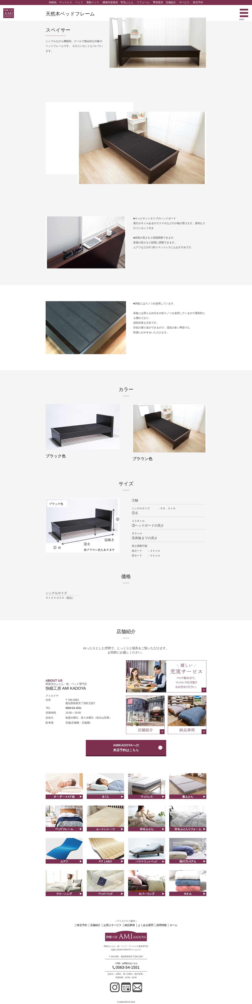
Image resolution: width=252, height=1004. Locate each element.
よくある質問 (145, 925)
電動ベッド (92, 2)
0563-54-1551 (73, 708)
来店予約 (198, 2)
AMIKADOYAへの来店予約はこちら (126, 747)
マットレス (65, 2)
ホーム (173, 925)
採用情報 (161, 925)
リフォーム (143, 2)
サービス (184, 2)
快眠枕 (53, 2)
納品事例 (130, 925)
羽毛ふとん (127, 2)
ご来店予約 (81, 925)
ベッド (79, 2)
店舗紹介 (171, 2)
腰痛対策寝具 (110, 2)
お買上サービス (113, 925)
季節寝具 (158, 2)
